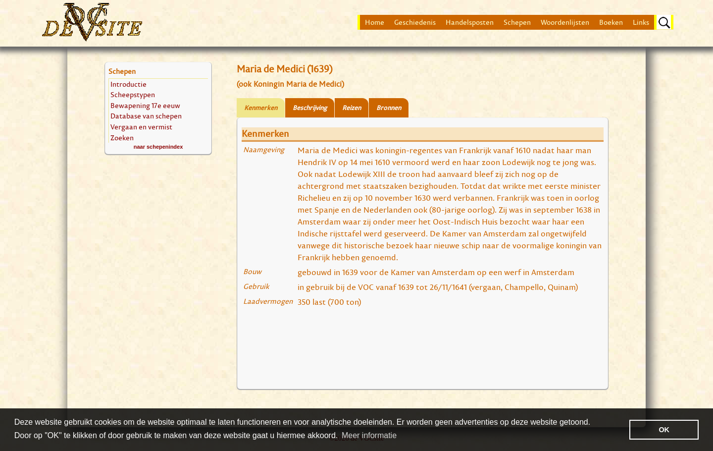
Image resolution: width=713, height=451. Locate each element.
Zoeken (122, 137)
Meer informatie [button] (369, 435)
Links (641, 22)
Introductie (128, 84)
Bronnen (388, 108)
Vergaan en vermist (141, 126)
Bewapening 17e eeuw (145, 105)
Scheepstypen (132, 94)
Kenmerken (260, 108)
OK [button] (664, 430)
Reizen (351, 108)
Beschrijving (310, 108)
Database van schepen (146, 116)
